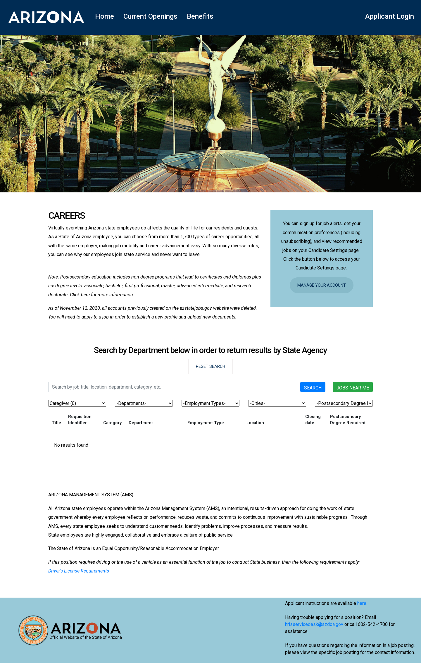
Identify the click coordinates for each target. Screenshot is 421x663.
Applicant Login (389, 16)
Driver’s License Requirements (78, 571)
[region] (210, 433)
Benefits (200, 16)
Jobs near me (353, 388)
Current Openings (150, 16)
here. (362, 603)
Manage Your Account (321, 285)
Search (313, 388)
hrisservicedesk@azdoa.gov (314, 624)
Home (104, 16)
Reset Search (210, 366)
